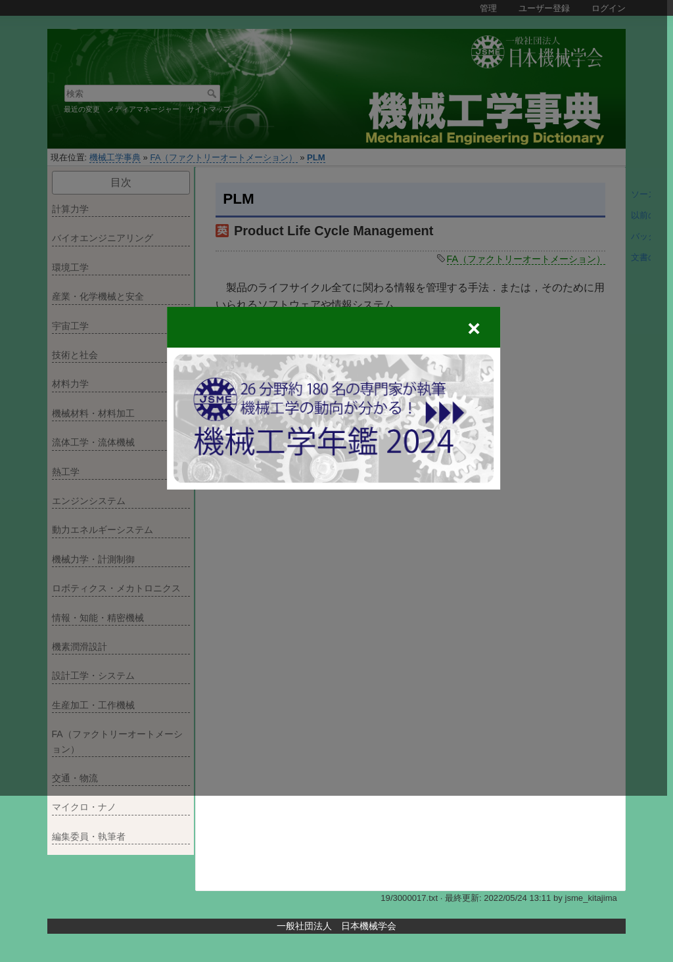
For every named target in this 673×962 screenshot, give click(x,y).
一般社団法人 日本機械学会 (336, 926)
